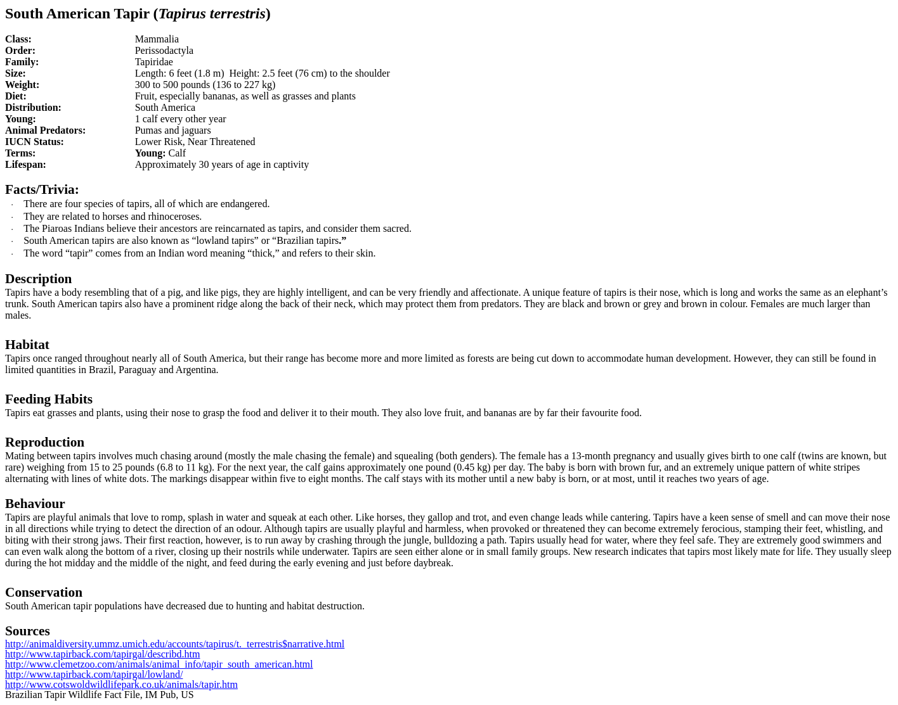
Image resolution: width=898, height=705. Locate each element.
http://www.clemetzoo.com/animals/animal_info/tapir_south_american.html (159, 664)
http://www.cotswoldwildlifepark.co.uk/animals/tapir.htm (121, 684)
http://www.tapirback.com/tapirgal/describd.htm (102, 654)
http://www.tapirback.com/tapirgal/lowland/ (94, 674)
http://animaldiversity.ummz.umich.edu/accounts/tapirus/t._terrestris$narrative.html (174, 643)
